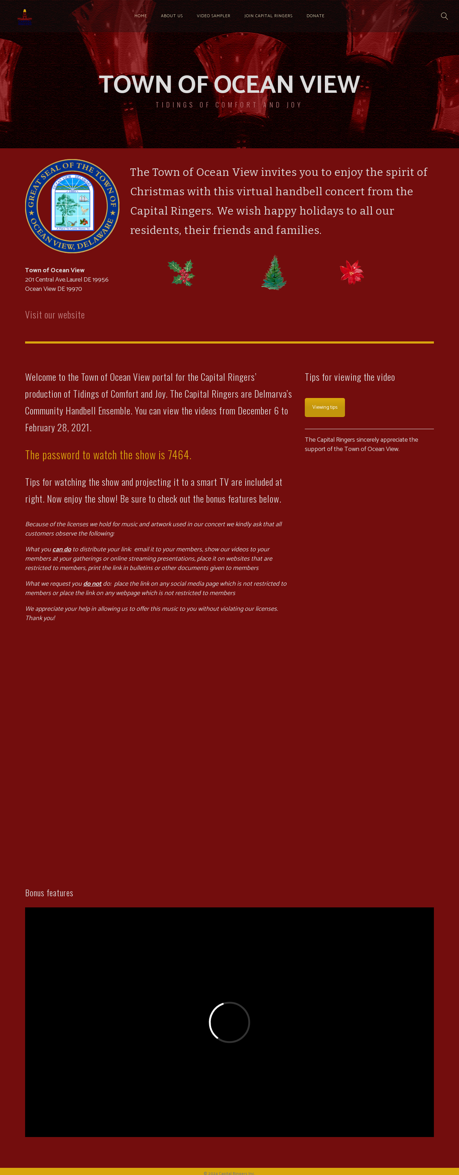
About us (172, 16)
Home (140, 16)
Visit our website (56, 314)
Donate (316, 16)
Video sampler (214, 16)
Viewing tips (324, 407)
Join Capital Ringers (269, 16)
